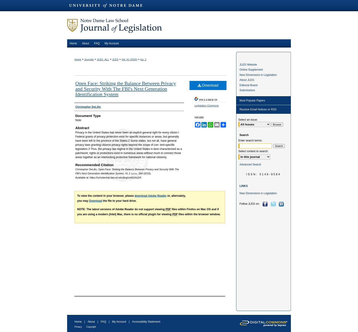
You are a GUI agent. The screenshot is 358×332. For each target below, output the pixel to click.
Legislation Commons (207, 105)
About (92, 321)
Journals (89, 59)
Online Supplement (251, 69)
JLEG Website (248, 64)
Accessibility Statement (146, 321)
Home (77, 59)
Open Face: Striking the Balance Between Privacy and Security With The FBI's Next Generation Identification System (125, 88)
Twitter (274, 204)
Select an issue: (248, 119)
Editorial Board (249, 85)
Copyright (91, 327)
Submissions (247, 90)
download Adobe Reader (150, 195)
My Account (119, 321)
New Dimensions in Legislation (258, 75)
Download (208, 85)
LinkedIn (282, 204)
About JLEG (247, 80)
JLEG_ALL (103, 59)
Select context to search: (253, 151)
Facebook (266, 204)
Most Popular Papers (252, 100)
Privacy (78, 327)
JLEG (115, 59)
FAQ (104, 321)
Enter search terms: (250, 140)
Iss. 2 (143, 59)
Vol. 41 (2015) (129, 59)
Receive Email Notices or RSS (258, 109)
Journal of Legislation (179, 25)
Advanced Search (250, 164)
